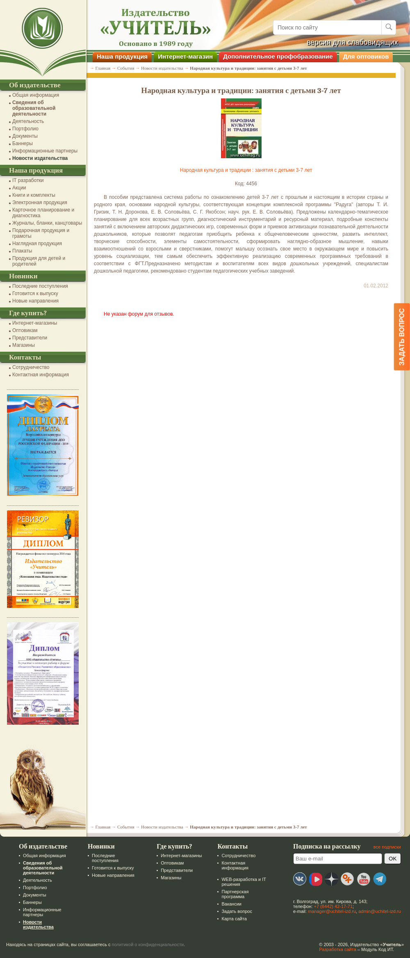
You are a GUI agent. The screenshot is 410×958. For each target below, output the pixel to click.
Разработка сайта (337, 949)
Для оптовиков (366, 56)
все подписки (387, 846)
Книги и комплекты (33, 195)
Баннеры (22, 143)
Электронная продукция (39, 202)
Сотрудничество (30, 367)
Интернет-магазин (185, 56)
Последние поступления (40, 286)
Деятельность (28, 121)
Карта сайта (233, 918)
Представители (29, 338)
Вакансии (231, 903)
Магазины (23, 345)
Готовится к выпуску (35, 293)
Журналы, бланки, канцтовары (47, 223)
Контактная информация (40, 375)
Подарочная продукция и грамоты (40, 233)
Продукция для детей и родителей (38, 261)
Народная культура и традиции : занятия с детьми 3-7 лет (246, 170)
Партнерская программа (234, 894)
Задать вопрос (236, 911)
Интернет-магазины (34, 323)
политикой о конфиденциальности (148, 944)
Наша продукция (122, 56)
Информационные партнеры (44, 151)
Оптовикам (24, 330)
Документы (25, 136)
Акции (19, 188)
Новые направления (35, 301)
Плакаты (22, 251)
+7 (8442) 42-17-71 (333, 906)
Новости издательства (40, 158)
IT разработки (28, 180)
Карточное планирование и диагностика (43, 212)
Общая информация (35, 95)
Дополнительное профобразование (278, 56)
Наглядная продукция (37, 243)
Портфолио (25, 129)
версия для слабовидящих (352, 42)
